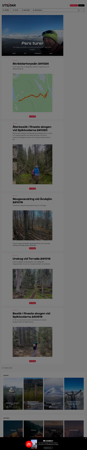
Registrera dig (47, 447)
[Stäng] (85, 438)
